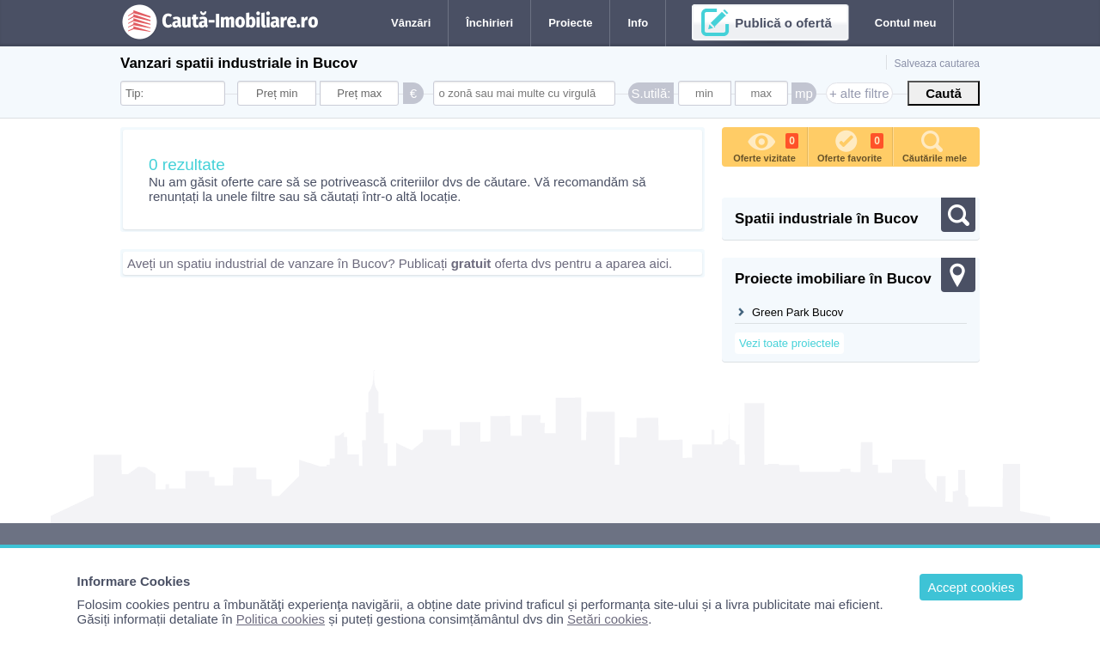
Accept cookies (971, 587)
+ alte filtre (859, 93)
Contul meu (906, 22)
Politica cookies (280, 619)
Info (637, 22)
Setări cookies (607, 619)
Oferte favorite (850, 145)
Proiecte (570, 22)
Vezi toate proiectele (789, 343)
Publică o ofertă (783, 22)
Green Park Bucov (797, 312)
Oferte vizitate (765, 145)
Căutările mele (934, 145)
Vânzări (411, 22)
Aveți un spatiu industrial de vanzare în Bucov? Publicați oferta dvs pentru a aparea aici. (399, 263)
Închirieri (489, 22)
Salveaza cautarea (937, 64)
